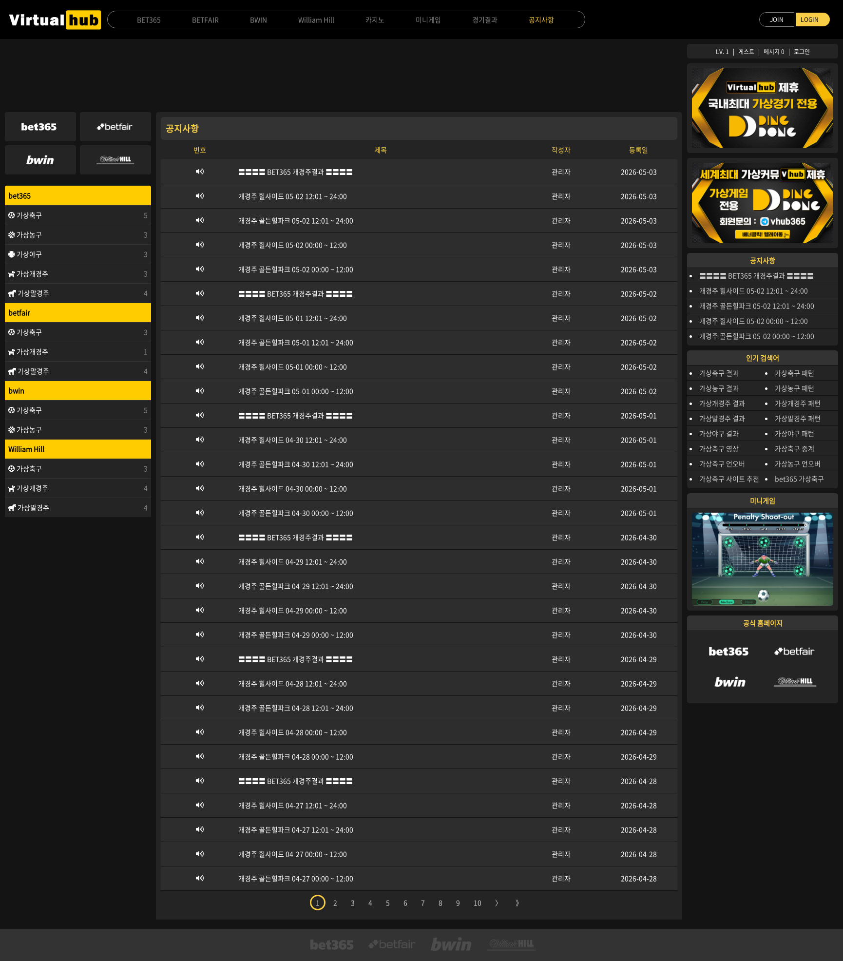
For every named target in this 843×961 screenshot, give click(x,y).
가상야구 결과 (719, 433)
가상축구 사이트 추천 (729, 478)
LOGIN (810, 19)
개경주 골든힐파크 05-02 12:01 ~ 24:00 (756, 305)
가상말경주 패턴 (798, 418)
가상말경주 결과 (722, 418)
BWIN (258, 19)
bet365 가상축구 (799, 478)
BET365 (149, 19)
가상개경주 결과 (722, 403)
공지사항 (541, 19)
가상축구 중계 (794, 448)
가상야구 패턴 (794, 433)
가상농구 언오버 (798, 463)
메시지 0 (774, 51)
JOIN (777, 19)
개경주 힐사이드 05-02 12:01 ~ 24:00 (753, 290)
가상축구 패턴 (794, 373)
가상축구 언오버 (722, 463)
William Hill (316, 19)
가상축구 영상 (719, 448)
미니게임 (428, 19)
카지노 (374, 19)
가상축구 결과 (719, 373)
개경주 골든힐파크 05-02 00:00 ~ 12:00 (756, 336)
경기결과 (485, 19)
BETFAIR (205, 19)
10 (477, 902)
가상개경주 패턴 (798, 403)
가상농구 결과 (719, 388)
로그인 (802, 51)
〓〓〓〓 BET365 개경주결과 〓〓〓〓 (756, 275)
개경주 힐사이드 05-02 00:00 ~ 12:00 (753, 321)
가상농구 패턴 (794, 388)
